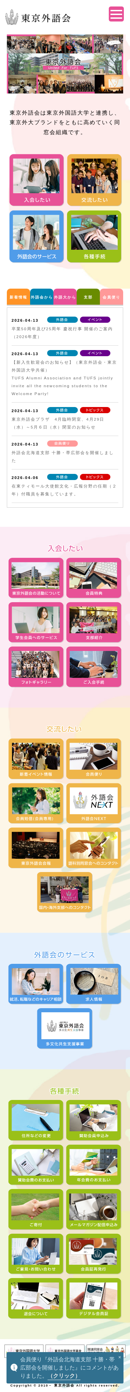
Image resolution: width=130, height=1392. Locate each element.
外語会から (42, 297)
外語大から (65, 297)
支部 (88, 297)
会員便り (111, 297)
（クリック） (64, 1376)
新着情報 (18, 297)
